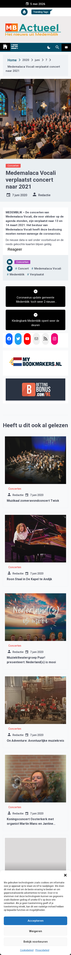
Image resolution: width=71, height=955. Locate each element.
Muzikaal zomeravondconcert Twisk (33, 500)
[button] (65, 875)
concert (23, 268)
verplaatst (37, 274)
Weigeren (35, 931)
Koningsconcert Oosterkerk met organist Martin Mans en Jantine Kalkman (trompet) (30, 823)
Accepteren (36, 920)
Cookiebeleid (27, 950)
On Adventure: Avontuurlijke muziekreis (35, 740)
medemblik (17, 274)
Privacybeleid (42, 950)
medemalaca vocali (47, 268)
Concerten (13, 165)
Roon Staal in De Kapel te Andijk (29, 579)
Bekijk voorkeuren (35, 941)
